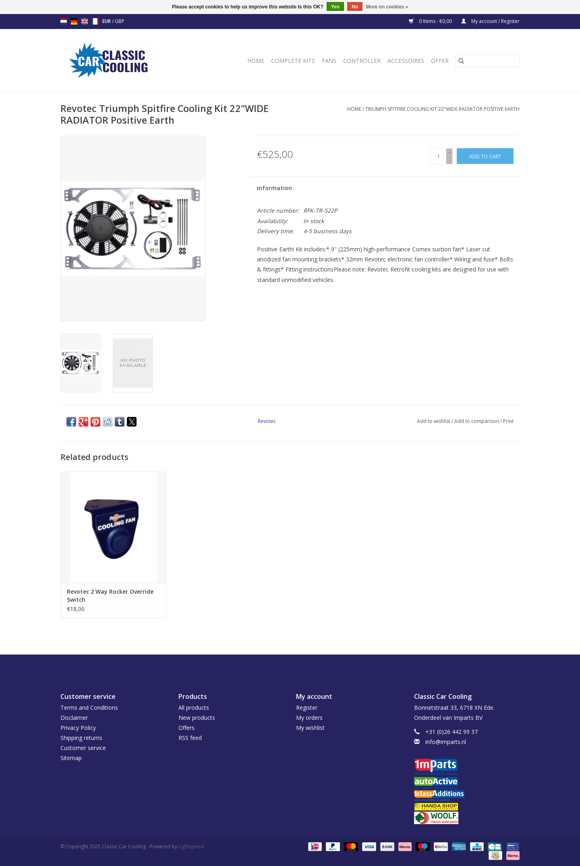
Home (255, 60)
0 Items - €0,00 (431, 21)
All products (193, 707)
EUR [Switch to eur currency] (107, 21)
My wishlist (310, 727)
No (355, 7)
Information (274, 188)
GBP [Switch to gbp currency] (119, 21)
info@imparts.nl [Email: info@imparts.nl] (445, 742)
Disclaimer (74, 717)
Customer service (83, 748)
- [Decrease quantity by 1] (449, 159)
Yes (335, 7)
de (74, 21)
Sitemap (71, 758)
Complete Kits (293, 60)
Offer (440, 60)
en (84, 21)
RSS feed (190, 738)
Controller (362, 60)
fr (95, 21)
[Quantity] (438, 156)
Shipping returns (81, 738)
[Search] (487, 60)
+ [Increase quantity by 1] (449, 152)
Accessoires (405, 60)
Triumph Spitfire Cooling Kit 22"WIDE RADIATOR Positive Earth (442, 109)
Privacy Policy (78, 727)
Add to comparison (477, 421)
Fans (329, 60)
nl (63, 21)
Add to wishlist (434, 421)
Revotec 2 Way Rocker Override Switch (110, 595)
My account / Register (490, 21)
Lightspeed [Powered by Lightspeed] (191, 846)
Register (306, 707)
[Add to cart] (485, 156)
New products (196, 717)
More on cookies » (387, 7)
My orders (309, 717)
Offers (186, 727)
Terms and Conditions (89, 707)
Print (508, 421)
